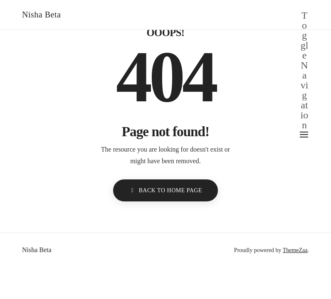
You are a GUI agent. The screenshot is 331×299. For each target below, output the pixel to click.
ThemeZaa (295, 250)
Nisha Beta (41, 14)
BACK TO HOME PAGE (165, 190)
